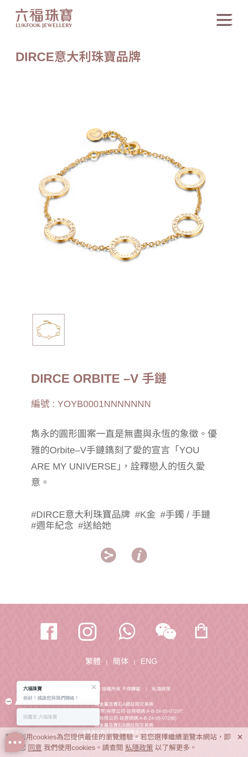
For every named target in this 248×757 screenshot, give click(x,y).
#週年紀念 (52, 525)
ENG (149, 661)
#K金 (145, 514)
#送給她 (94, 525)
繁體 (93, 661)
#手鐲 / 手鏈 (185, 514)
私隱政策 (161, 689)
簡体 (121, 661)
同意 (35, 747)
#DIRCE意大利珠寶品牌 (80, 514)
